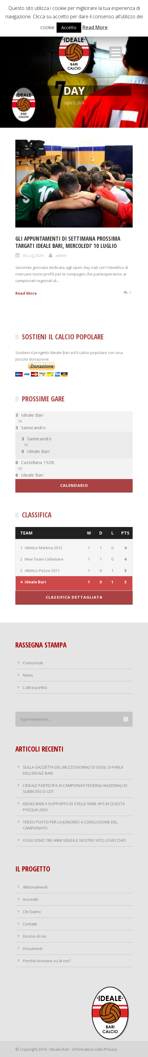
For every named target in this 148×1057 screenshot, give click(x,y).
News (28, 675)
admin (61, 255)
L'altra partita (35, 687)
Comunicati (33, 662)
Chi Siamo (32, 911)
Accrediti (30, 899)
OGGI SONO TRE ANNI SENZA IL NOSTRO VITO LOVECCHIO (74, 840)
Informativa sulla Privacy (94, 1049)
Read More (26, 293)
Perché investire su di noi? (47, 960)
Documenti (32, 948)
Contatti (30, 924)
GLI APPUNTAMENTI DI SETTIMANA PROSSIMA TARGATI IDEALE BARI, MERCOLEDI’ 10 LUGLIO (67, 242)
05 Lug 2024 (33, 255)
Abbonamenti (35, 887)
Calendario (74, 485)
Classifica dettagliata (74, 597)
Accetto (68, 27)
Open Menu (115, 52)
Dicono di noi (34, 936)
